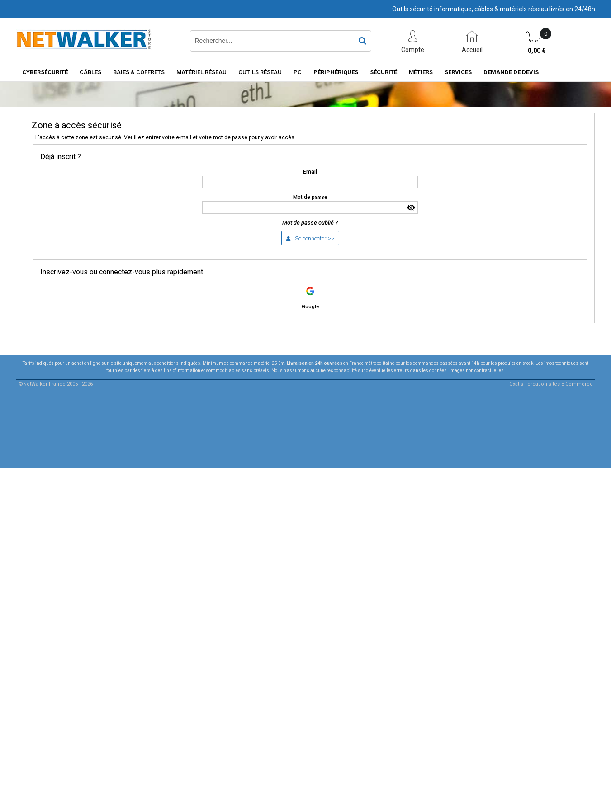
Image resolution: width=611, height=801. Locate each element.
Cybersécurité (45, 72)
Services (458, 72)
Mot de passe (310, 197)
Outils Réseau (260, 72)
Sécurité (383, 72)
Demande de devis (511, 72)
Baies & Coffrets (139, 72)
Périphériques (335, 72)
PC (298, 72)
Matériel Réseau (201, 72)
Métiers (421, 72)
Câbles (90, 72)
